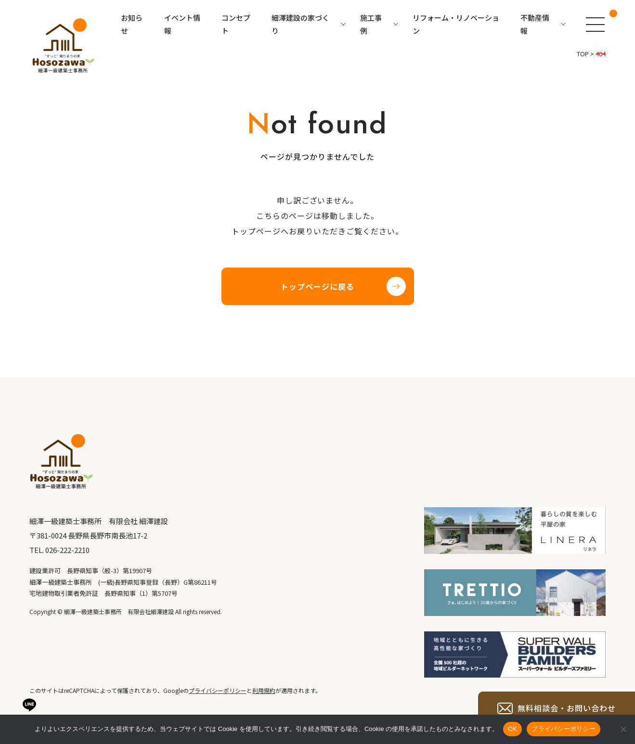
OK (512, 728)
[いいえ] (623, 729)
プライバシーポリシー (563, 728)
